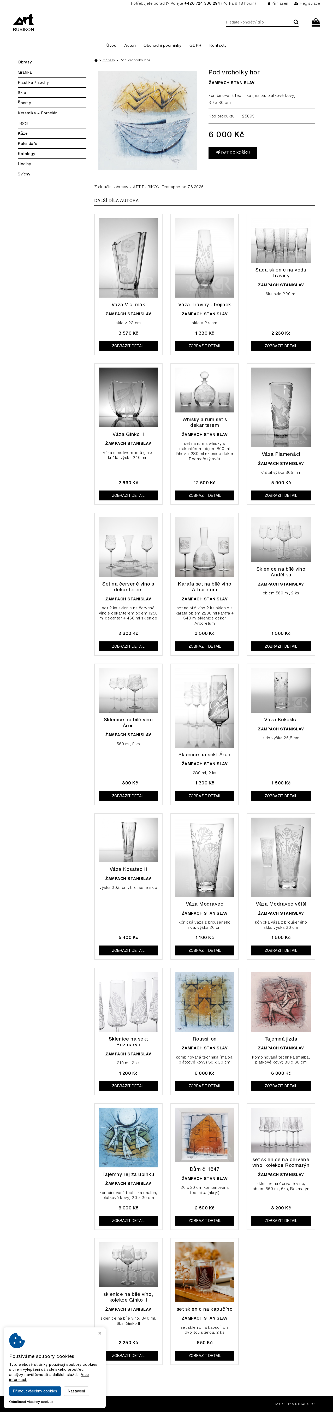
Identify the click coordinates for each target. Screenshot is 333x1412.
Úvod (111, 45)
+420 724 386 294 (202, 3)
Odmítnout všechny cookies (31, 1401)
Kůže (22, 133)
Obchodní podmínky (163, 45)
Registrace (307, 3)
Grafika (25, 72)
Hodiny (24, 164)
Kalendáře (27, 143)
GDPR (195, 45)
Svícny (24, 174)
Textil (23, 123)
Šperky (24, 103)
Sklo (22, 92)
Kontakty (218, 45)
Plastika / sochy (33, 82)
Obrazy (25, 62)
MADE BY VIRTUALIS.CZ (295, 1404)
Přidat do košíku (233, 153)
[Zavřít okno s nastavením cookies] (100, 1334)
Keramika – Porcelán (38, 113)
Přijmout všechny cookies (35, 1391)
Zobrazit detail (128, 346)
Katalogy (26, 154)
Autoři (130, 45)
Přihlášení (278, 3)
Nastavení (76, 1391)
